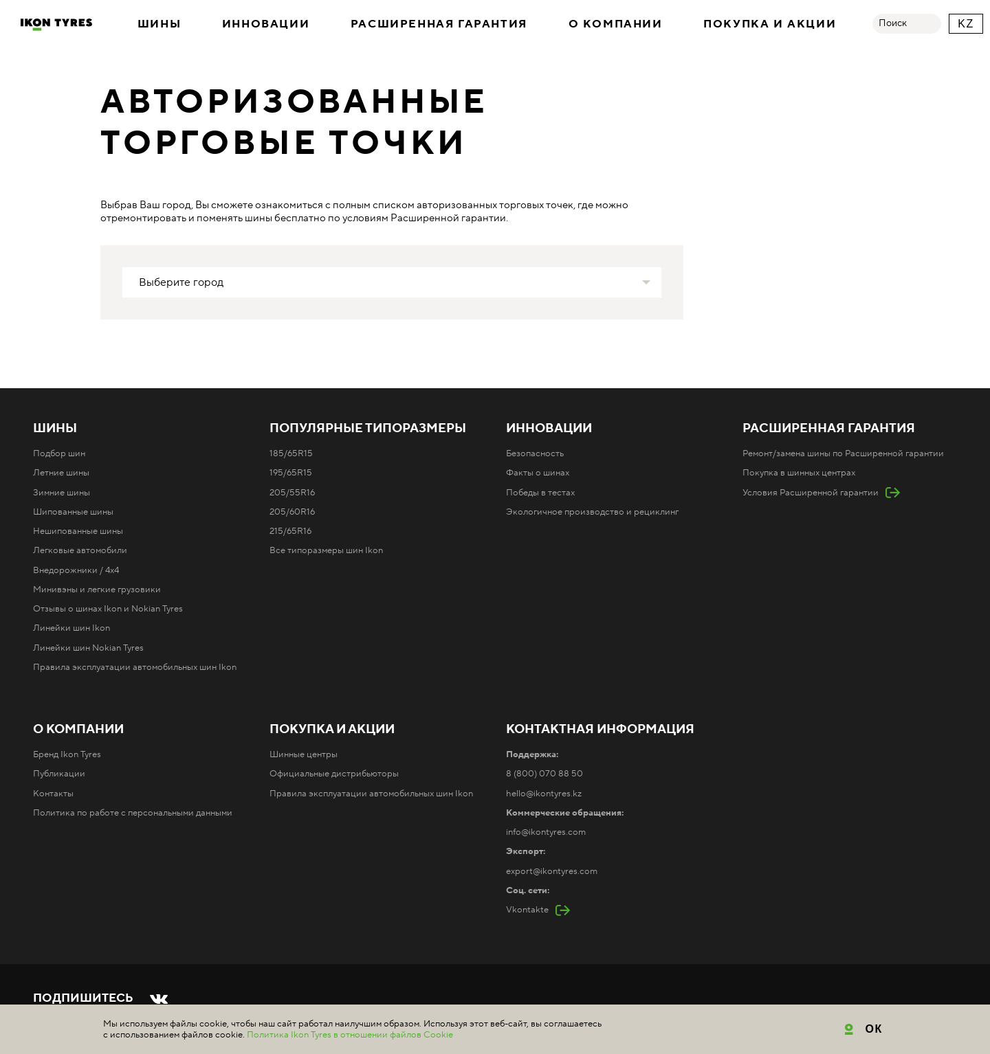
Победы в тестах (540, 492)
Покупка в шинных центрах (798, 472)
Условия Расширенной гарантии (810, 492)
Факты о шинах (537, 472)
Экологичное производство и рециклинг (592, 511)
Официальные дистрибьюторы (334, 773)
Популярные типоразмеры (368, 428)
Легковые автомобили (80, 550)
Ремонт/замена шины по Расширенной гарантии (843, 453)
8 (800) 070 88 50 (544, 773)
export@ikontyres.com (551, 871)
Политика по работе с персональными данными (132, 812)
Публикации (59, 773)
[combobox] (391, 282)
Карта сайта (327, 1021)
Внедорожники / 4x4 (76, 570)
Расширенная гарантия (439, 24)
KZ (966, 24)
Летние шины (61, 472)
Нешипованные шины (78, 531)
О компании (616, 24)
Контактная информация (600, 729)
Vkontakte (527, 909)
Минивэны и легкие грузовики (97, 589)
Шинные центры (304, 754)
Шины (159, 24)
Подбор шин (59, 453)
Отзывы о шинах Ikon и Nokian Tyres (108, 608)
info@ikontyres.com (546, 832)
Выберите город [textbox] (181, 282)
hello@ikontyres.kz (544, 793)
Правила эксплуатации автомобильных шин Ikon (134, 667)
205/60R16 (292, 511)
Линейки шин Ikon (71, 628)
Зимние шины (61, 492)
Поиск (893, 23)
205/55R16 (292, 492)
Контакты (53, 793)
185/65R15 (291, 453)
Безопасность (535, 453)
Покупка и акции (769, 24)
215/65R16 (290, 531)
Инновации (265, 24)
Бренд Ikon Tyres (67, 754)
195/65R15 (291, 472)
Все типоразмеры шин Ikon (326, 550)
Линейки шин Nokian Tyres (88, 647)
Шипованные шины (73, 511)
